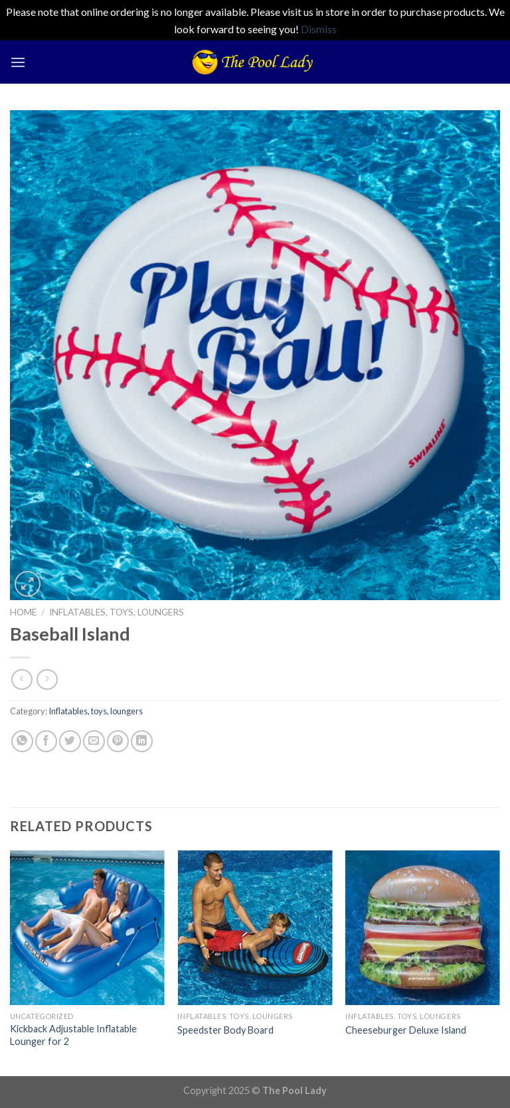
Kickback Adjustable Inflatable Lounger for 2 (73, 1035)
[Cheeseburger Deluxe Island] (422, 927)
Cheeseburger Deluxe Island (405, 1030)
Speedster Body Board (225, 1030)
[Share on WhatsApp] (22, 741)
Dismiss (319, 29)
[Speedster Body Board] (254, 927)
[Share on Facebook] (46, 741)
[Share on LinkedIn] (142, 741)
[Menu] (18, 62)
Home (23, 612)
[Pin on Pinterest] (118, 741)
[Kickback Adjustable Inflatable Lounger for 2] (87, 927)
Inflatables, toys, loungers (116, 612)
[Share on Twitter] (70, 741)
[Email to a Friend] (94, 741)
